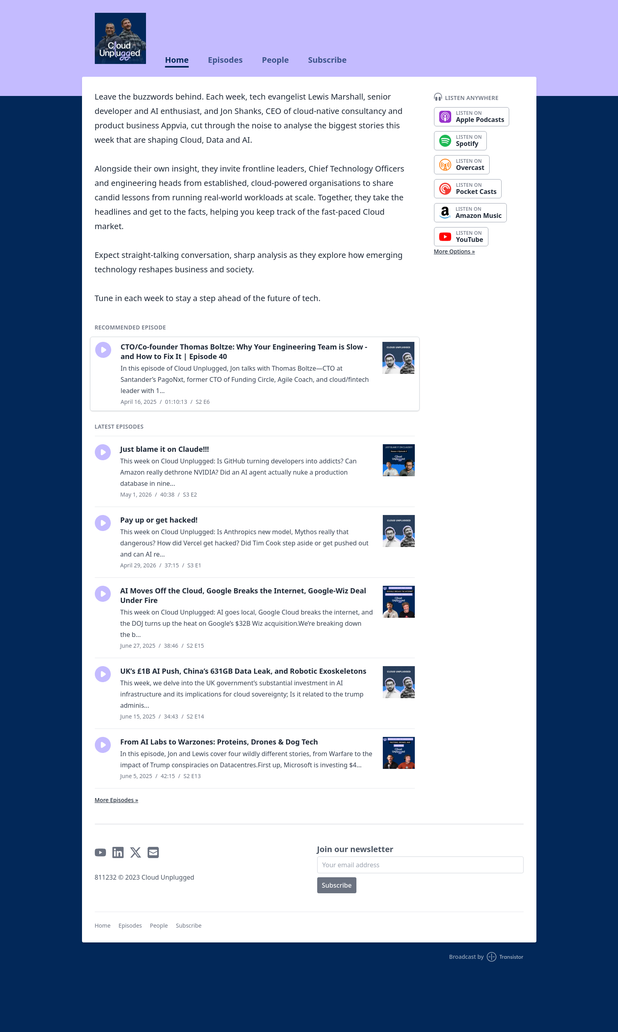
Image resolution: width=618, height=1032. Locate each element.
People (275, 60)
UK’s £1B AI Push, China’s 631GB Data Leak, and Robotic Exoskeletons (243, 671)
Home (177, 60)
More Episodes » (116, 800)
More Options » (454, 251)
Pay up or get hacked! (159, 520)
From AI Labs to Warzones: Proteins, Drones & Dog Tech (219, 742)
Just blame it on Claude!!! (164, 449)
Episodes (225, 60)
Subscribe (327, 60)
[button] (103, 350)
